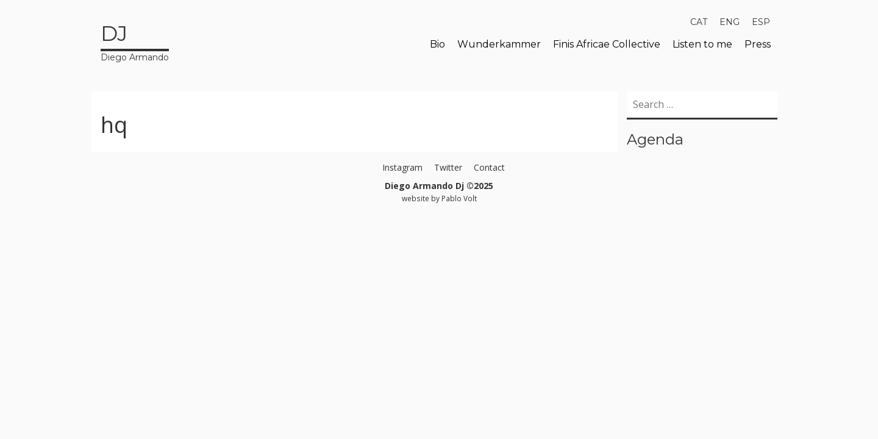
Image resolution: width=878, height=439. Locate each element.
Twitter (448, 167)
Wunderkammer (499, 44)
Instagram (402, 167)
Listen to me (702, 44)
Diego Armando (135, 41)
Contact (489, 167)
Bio (437, 44)
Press (757, 44)
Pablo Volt (459, 198)
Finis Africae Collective (606, 44)
